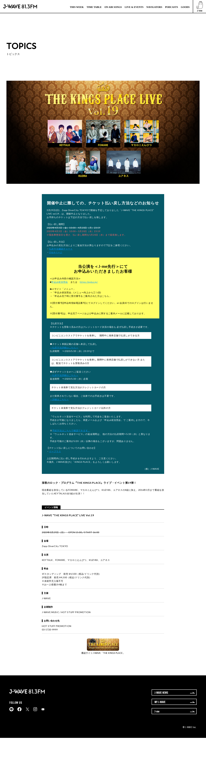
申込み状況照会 (59, 282)
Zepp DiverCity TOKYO (55, 546)
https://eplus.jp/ (89, 282)
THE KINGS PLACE (89, 482)
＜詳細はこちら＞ (59, 399)
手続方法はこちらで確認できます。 (71, 430)
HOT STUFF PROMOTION (56, 626)
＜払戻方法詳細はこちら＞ (64, 347)
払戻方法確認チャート (61, 248)
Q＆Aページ (55, 252)
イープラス (55, 451)
